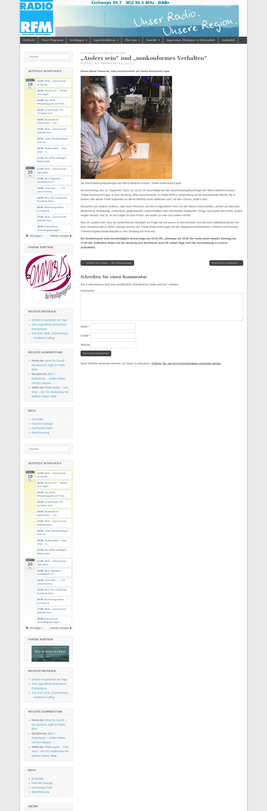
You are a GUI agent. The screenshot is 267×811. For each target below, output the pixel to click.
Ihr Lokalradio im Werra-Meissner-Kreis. (103, 53)
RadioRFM (89, 63)
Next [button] (68, 277)
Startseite (29, 40)
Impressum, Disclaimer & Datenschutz (191, 40)
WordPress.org (40, 432)
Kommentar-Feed (42, 428)
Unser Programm (52, 40)
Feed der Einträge (42, 423)
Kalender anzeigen (61, 236)
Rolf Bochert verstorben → (226, 263)
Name (85, 326)
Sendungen (77, 40)
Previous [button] (29, 277)
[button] (34, 236)
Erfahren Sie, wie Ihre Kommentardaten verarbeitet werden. (187, 363)
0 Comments (127, 63)
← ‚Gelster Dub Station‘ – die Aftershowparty (107, 263)
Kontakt (151, 40)
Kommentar (88, 290)
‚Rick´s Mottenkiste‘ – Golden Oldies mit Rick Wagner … (48, 378)
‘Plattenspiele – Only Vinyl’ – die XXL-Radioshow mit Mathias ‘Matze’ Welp (50, 392)
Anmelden (37, 419)
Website (85, 344)
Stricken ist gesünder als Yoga (49, 319)
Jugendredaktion (104, 40)
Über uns (131, 40)
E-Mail (85, 335)
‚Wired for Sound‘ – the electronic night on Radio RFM (49, 365)
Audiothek (228, 40)
